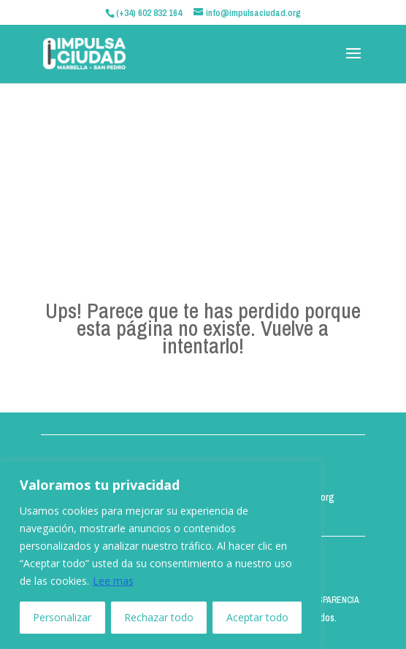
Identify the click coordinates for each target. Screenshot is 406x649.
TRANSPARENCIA (327, 600)
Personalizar (62, 617)
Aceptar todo (257, 617)
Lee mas (113, 581)
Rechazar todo (159, 617)
